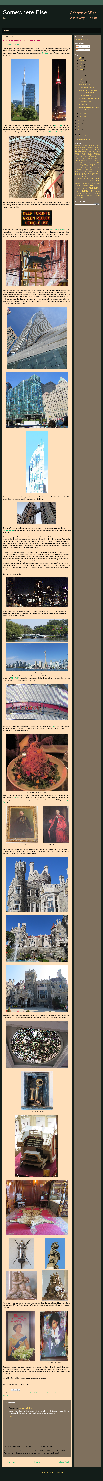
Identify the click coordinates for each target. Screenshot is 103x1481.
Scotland (91, 171)
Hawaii (82, 156)
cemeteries (86, 183)
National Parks (82, 162)
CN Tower (45, 53)
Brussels (89, 149)
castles (26, 1393)
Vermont (87, 177)
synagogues (79, 195)
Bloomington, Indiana (86, 87)
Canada (20, 1393)
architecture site (8, 530)
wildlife (79, 197)
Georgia (89, 155)
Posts (79, 46)
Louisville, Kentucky (86, 95)
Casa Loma (15, 797)
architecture (12, 1393)
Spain (93, 173)
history (97, 185)
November (83, 113)
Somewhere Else (25, 12)
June (81, 70)
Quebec (84, 171)
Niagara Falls (83, 105)
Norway (77, 168)
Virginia (93, 177)
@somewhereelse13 (82, 39)
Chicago (84, 151)
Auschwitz (78, 147)
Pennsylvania (88, 169)
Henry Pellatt (34, 1393)
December (83, 116)
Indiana (97, 156)
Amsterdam (78, 145)
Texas (94, 175)
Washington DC (80, 178)
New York (96, 166)
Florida (77, 155)
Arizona (85, 145)
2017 (80, 58)
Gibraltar (77, 156)
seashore (88, 193)
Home (37, 1462)
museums (42, 1393)
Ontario (49, 1393)
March (81, 61)
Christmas (96, 151)
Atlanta (98, 145)
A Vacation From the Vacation (89, 99)
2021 (80, 129)
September (83, 79)
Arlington (91, 145)
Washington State (93, 178)
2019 (80, 123)
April (81, 64)
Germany (97, 155)
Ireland (82, 158)
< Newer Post (9, 1462)
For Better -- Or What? (84, 136)
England (97, 153)
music (77, 191)
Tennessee (88, 175)
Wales (98, 177)
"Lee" (54, 726)
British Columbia (80, 149)
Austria (84, 147)
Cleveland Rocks (85, 102)
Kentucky (89, 158)
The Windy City (84, 84)
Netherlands (78, 164)
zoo (84, 198)
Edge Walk (14, 678)
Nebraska (97, 162)
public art (87, 190)
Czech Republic (87, 153)
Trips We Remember (83, 139)
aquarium (85, 181)
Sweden (81, 175)
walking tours (93, 195)
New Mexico (86, 166)
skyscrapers (66, 1393)
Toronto (5, 1395)
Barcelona (90, 147)
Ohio (82, 168)
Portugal (77, 171)
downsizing (79, 185)
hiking (90, 185)
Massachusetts (80, 160)
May (81, 67)
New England (89, 164)
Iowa (76, 158)
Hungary (87, 156)
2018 (80, 120)
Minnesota (89, 160)
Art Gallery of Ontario (57, 230)
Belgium (97, 147)
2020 (80, 126)
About (6, 30)
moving (84, 188)
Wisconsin (78, 181)
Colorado (77, 153)
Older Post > (65, 1462)
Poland (97, 169)
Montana (97, 160)
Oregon (92, 168)
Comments (81, 50)
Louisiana (97, 158)
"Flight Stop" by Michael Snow (54, 132)
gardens (85, 185)
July (81, 73)
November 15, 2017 (25, 1408)
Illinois (92, 156)
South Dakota (86, 173)
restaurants (57, 1393)
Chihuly (89, 151)
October (82, 82)
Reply (11, 1416)
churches (96, 183)
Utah (82, 177)
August (82, 76)
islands (77, 188)
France (83, 155)
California (96, 149)
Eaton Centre (59, 125)
